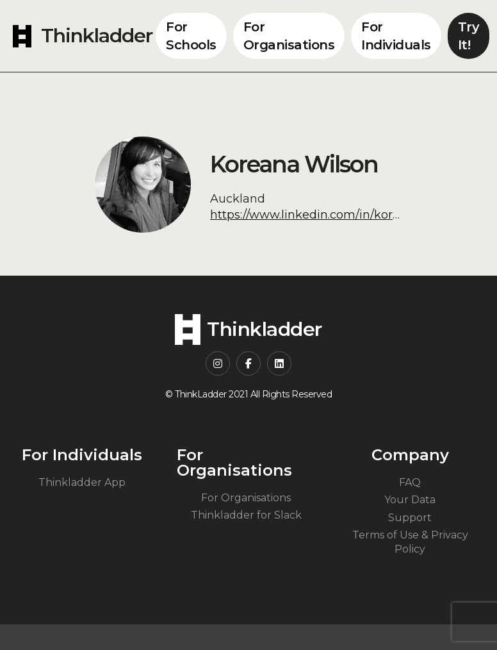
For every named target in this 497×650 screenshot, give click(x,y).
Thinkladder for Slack (246, 515)
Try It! (469, 36)
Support (410, 518)
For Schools (191, 36)
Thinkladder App (82, 482)
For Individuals (396, 36)
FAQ (410, 482)
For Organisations (289, 36)
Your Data (410, 500)
